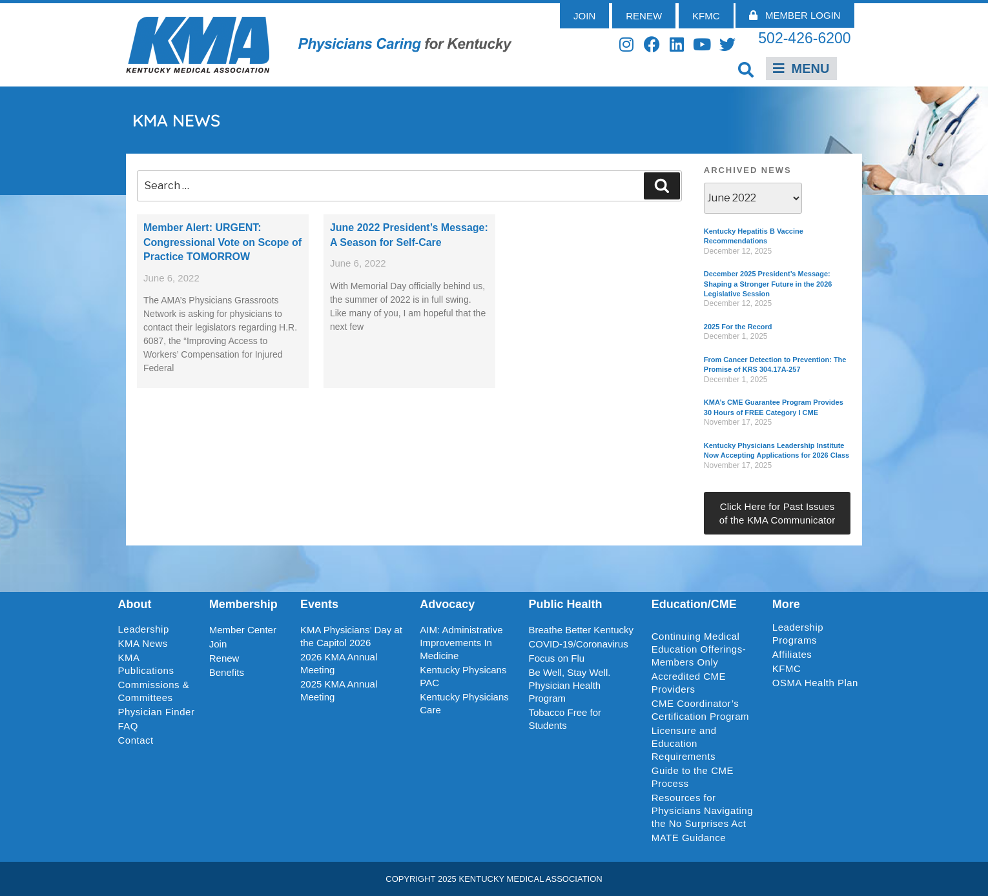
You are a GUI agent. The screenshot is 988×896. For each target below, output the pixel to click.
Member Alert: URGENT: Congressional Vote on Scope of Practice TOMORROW (222, 242)
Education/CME (694, 604)
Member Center (242, 629)
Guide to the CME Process (693, 777)
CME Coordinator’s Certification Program (700, 710)
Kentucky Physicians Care (464, 703)
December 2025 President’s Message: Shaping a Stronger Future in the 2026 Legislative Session (768, 284)
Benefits (226, 672)
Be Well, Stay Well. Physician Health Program (569, 685)
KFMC (786, 668)
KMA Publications (146, 664)
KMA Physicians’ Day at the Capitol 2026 (351, 636)
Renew (224, 658)
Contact (136, 740)
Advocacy (447, 604)
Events (319, 604)
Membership (243, 604)
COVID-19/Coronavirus (578, 643)
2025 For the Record (738, 327)
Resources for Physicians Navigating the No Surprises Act (702, 810)
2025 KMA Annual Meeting (338, 690)
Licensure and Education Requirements (684, 743)
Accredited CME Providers (689, 683)
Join (218, 643)
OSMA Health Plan (815, 682)
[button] (746, 69)
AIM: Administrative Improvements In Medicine (461, 642)
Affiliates (795, 654)
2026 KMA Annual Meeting (338, 663)
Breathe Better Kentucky (580, 629)
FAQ (128, 725)
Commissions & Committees (154, 691)
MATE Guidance (689, 837)
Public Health (565, 604)
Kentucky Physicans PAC (463, 676)
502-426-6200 (804, 38)
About (135, 604)
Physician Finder (156, 711)
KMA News (143, 643)
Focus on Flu (556, 658)
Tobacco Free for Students (564, 719)
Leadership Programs (817, 634)
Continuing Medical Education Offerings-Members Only (699, 649)
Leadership (147, 629)
